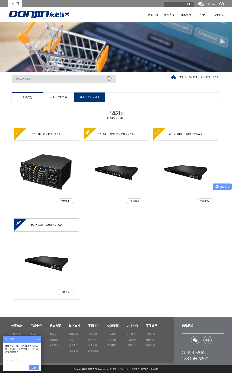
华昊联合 (145, 369)
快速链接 (113, 325)
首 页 (15, 3)
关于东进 (219, 14)
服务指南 (73, 351)
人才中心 (132, 325)
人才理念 (131, 334)
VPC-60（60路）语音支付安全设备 (186, 134)
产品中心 (153, 14)
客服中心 (202, 14)
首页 (181, 77)
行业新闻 (150, 345)
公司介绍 (15, 334)
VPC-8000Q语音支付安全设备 (46, 134)
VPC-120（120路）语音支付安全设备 (116, 134)
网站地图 (154, 369)
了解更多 (65, 201)
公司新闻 (150, 334)
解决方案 (169, 14)
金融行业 (54, 340)
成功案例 (111, 334)
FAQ (71, 340)
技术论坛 (73, 345)
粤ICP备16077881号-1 (119, 369)
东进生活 (131, 340)
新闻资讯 (151, 325)
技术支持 (186, 14)
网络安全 (34, 334)
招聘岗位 (131, 345)
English (211, 4)
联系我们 (111, 345)
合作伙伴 (111, 340)
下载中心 (73, 334)
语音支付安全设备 (210, 77)
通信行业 (54, 345)
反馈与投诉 (93, 351)
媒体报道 (150, 340)
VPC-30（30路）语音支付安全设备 (46, 225)
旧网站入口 (221, 4)
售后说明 (92, 334)
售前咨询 (92, 340)
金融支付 (192, 77)
